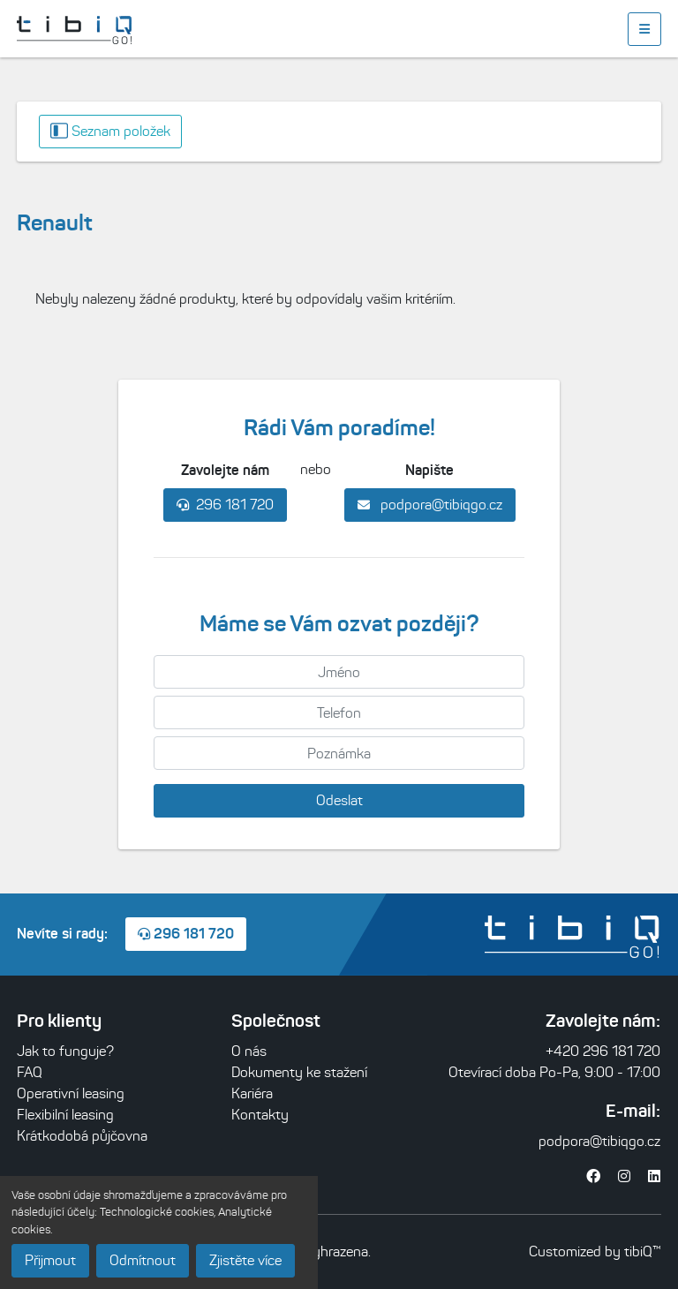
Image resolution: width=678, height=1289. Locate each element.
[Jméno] (339, 672)
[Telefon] (339, 712)
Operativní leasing (70, 1093)
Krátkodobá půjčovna (82, 1135)
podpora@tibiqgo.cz (430, 504)
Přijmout (50, 1260)
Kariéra (252, 1093)
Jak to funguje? (65, 1051)
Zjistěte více (245, 1260)
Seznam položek (110, 130)
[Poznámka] (339, 753)
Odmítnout (142, 1260)
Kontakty (260, 1114)
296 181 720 (225, 504)
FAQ (29, 1072)
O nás (249, 1051)
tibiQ (638, 1251)
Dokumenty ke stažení (299, 1072)
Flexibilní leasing (65, 1114)
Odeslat (339, 800)
